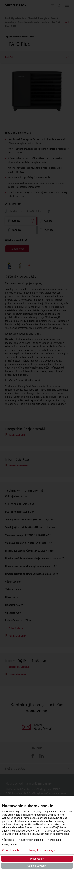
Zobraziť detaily (10, 850)
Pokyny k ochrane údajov (42, 850)
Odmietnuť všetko (37, 865)
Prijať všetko (37, 858)
